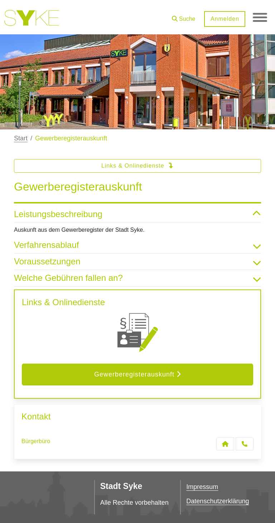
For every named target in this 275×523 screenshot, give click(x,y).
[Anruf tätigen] (245, 443)
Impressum (202, 486)
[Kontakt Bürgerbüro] (225, 443)
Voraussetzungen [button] (137, 261)
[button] (183, 16)
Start (21, 138)
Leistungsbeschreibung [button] (137, 214)
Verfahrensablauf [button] (137, 245)
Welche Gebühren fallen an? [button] (137, 278)
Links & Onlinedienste (137, 166)
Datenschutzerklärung (217, 501)
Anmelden (224, 19)
